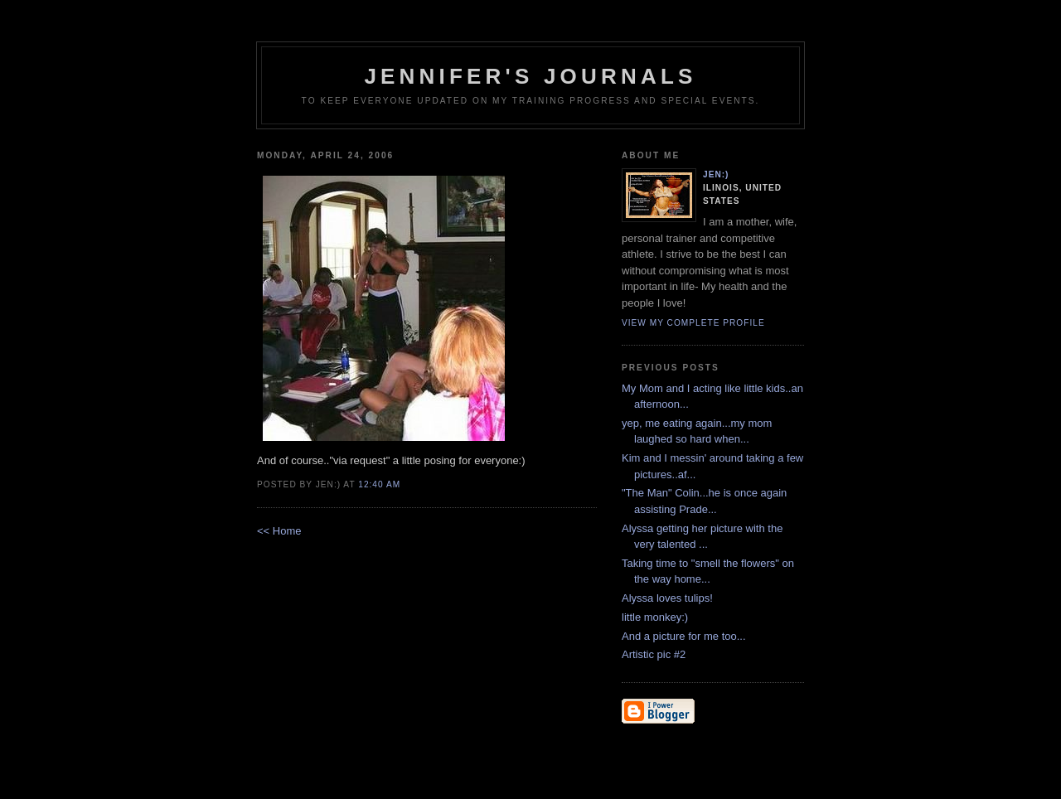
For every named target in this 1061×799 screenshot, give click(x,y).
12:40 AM (379, 484)
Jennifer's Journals (530, 76)
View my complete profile (693, 322)
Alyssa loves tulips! (667, 598)
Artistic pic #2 (654, 654)
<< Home (279, 531)
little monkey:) (655, 617)
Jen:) (716, 174)
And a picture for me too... (684, 636)
